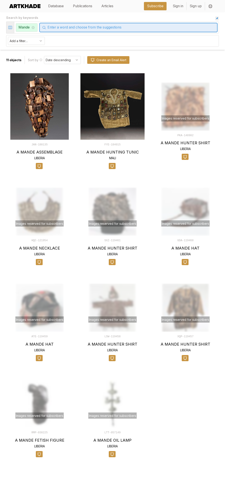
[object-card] (39, 121)
